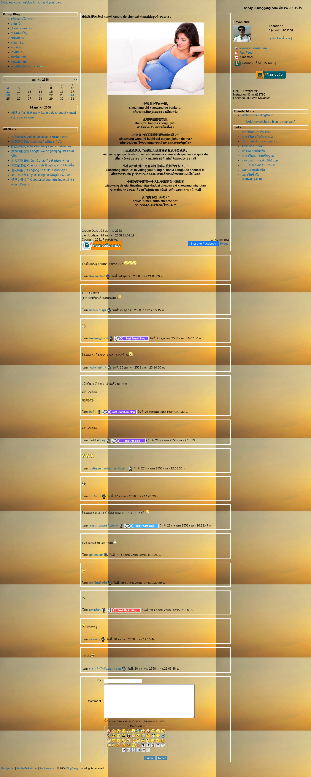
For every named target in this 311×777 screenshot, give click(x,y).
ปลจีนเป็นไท (21, 66)
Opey (104, 440)
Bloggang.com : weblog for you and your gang (31, 2)
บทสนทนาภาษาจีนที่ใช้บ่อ (260, 160)
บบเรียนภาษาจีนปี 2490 (258, 165)
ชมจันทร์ (97, 496)
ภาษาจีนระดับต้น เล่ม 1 (257, 132)
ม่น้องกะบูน (100, 310)
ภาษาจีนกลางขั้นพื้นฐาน (258, 155)
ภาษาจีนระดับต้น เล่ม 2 (257, 136)
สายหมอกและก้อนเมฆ (106, 525)
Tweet (224, 243)
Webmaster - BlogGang (257, 115)
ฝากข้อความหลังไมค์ (251, 48)
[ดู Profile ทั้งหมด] (280, 38)
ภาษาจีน (16, 23)
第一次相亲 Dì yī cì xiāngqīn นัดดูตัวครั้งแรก (40, 175)
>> (75, 79)
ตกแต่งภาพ (18, 61)
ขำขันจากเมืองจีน (253, 151)
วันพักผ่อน (17, 38)
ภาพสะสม (17, 52)
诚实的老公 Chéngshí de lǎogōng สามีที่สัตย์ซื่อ (42, 165)
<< (5, 79)
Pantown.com (47, 774)
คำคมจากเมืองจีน (253, 146)
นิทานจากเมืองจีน (253, 170)
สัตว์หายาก (18, 57)
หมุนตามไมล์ (100, 367)
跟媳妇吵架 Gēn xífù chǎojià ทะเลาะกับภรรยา (42, 146)
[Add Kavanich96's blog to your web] (270, 121)
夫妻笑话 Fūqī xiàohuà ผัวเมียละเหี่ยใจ (36, 141)
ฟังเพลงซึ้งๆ (19, 33)
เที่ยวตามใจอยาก (22, 19)
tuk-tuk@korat (101, 338)
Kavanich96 (99, 276)
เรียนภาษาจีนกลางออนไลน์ (260, 141)
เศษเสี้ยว (97, 610)
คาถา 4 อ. (17, 42)
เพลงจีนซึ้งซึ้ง (250, 174)
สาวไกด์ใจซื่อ (100, 582)
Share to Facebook (203, 243)
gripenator (98, 555)
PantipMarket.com (26, 774)
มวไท (16, 47)
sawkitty (97, 639)
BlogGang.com (252, 178)
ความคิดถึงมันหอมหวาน (107, 668)
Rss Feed (243, 52)
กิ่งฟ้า (95, 411)
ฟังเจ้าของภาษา (21, 28)
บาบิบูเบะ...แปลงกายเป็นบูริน (111, 468)
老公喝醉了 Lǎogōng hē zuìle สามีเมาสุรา (39, 170)
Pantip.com (7, 774)
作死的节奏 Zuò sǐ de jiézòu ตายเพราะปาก (39, 137)
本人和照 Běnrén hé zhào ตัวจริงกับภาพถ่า (40, 160)
